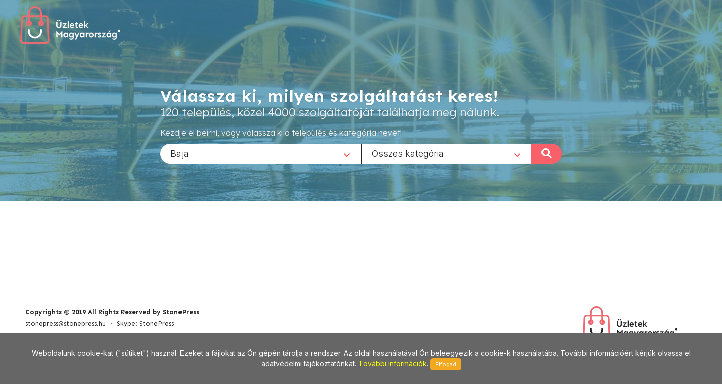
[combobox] (260, 153)
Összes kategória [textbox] (408, 153)
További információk (392, 363)
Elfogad (445, 364)
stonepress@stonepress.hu (65, 323)
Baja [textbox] (179, 153)
